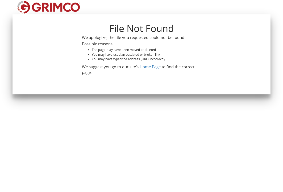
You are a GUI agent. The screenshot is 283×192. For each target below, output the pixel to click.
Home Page (150, 66)
